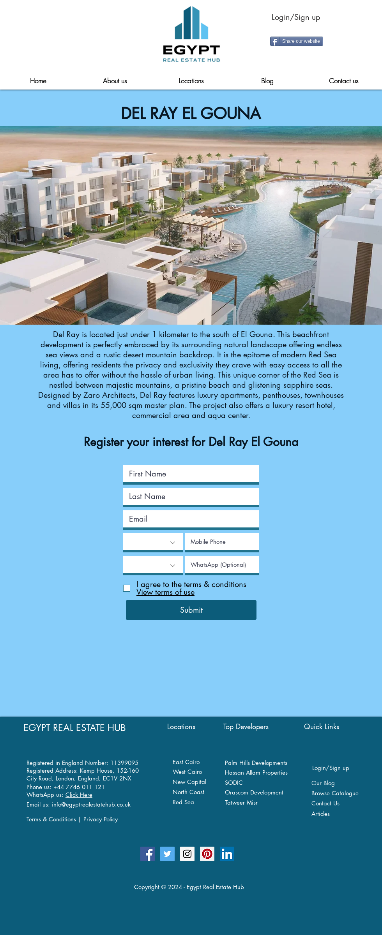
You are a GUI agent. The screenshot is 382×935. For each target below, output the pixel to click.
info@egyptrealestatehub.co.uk (91, 804)
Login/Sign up (296, 17)
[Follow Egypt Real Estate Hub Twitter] (167, 854)
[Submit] (191, 610)
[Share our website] (296, 41)
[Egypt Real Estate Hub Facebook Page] (147, 854)
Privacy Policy (100, 819)
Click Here (78, 794)
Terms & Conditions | (55, 819)
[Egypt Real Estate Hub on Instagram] (187, 854)
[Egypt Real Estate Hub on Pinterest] (207, 854)
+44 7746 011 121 (79, 787)
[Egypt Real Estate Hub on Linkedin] (227, 854)
